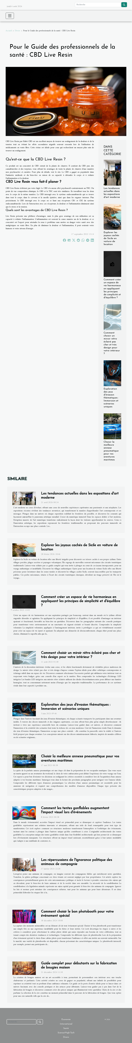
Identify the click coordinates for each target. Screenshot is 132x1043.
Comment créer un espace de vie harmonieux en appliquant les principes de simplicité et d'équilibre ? (112, 288)
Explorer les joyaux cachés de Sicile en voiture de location (111, 238)
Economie (66, 1019)
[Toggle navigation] (10, 16)
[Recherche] (98, 4)
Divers (17, 31)
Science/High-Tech (66, 1033)
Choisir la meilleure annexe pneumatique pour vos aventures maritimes (111, 451)
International (66, 1024)
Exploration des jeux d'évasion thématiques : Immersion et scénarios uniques (111, 398)
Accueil (9, 31)
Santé (66, 1028)
